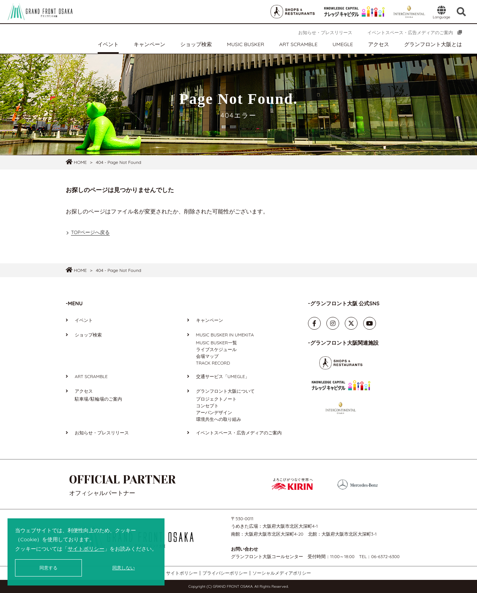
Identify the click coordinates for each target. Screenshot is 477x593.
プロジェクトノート (216, 399)
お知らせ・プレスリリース (325, 32)
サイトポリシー (86, 548)
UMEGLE (342, 44)
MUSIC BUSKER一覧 (216, 342)
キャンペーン (149, 44)
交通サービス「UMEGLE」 (223, 376)
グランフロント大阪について (225, 391)
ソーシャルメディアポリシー (281, 573)
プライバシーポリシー (225, 573)
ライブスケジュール (216, 349)
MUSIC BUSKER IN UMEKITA (225, 335)
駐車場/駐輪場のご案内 (98, 399)
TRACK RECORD (213, 363)
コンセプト (207, 405)
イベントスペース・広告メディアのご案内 (410, 32)
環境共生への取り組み (218, 419)
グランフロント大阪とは (433, 44)
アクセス (378, 44)
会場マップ (207, 356)
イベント (108, 44)
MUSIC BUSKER (245, 44)
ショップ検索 (196, 44)
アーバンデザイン (214, 412)
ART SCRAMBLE (298, 44)
